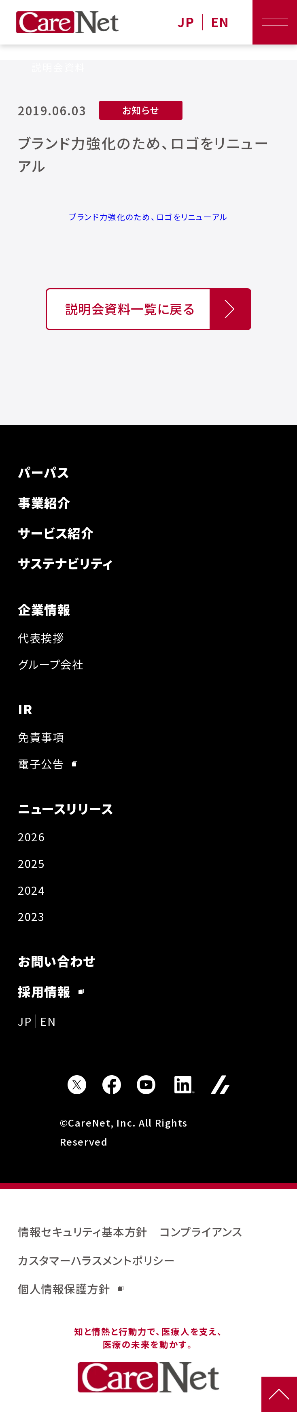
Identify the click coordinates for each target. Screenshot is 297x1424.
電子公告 (47, 764)
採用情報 (51, 991)
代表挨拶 (41, 638)
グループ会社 (50, 664)
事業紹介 (44, 502)
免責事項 (41, 737)
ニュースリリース (66, 808)
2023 (31, 916)
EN (220, 22)
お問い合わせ (56, 961)
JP (186, 22)
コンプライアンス (200, 1231)
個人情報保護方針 (70, 1288)
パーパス (43, 472)
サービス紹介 (56, 533)
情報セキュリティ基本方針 (83, 1231)
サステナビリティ (65, 563)
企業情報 (44, 609)
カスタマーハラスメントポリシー (96, 1260)
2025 (31, 863)
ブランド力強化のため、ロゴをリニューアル (148, 217)
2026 (31, 836)
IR (25, 709)
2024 (31, 890)
